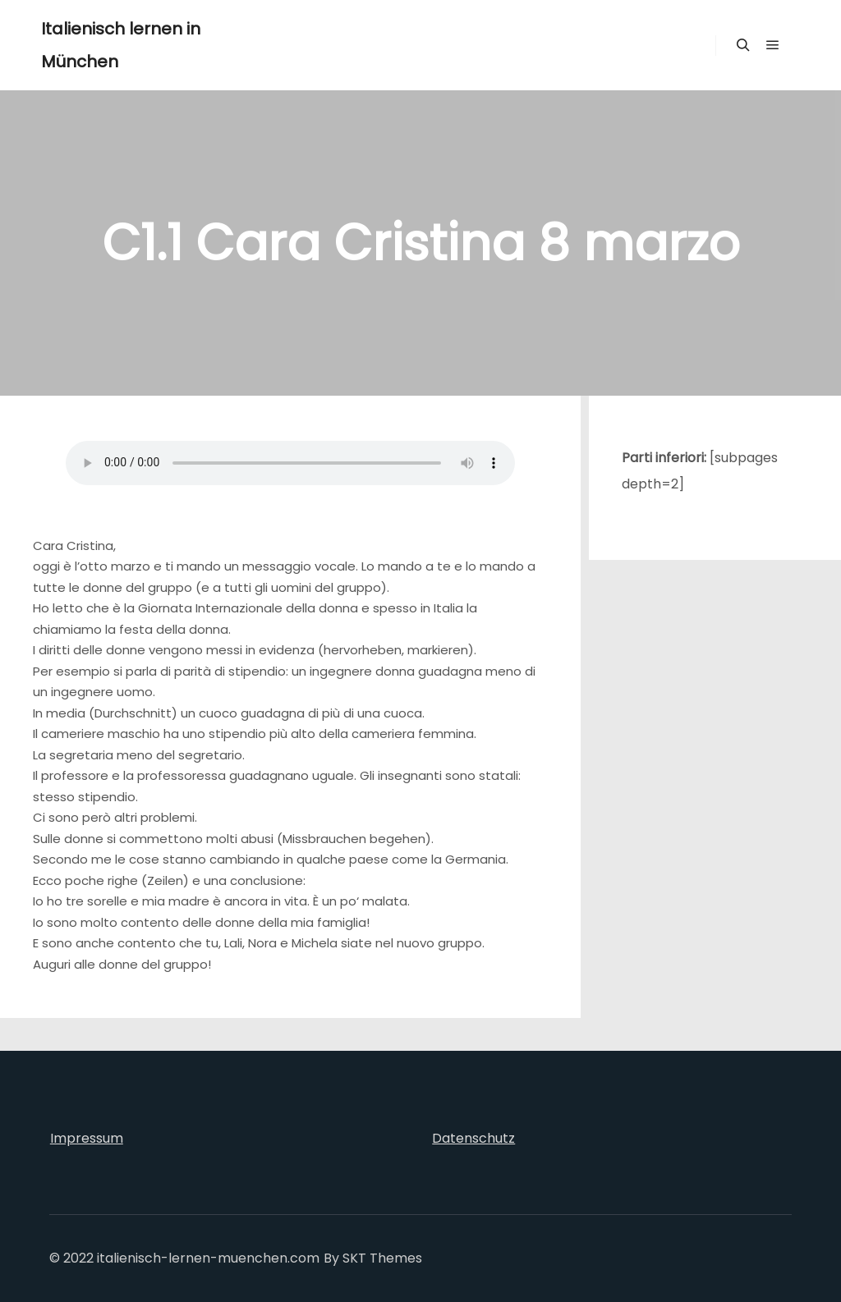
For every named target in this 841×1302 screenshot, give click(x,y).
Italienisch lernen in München (120, 45)
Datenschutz (473, 1138)
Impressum (86, 1138)
